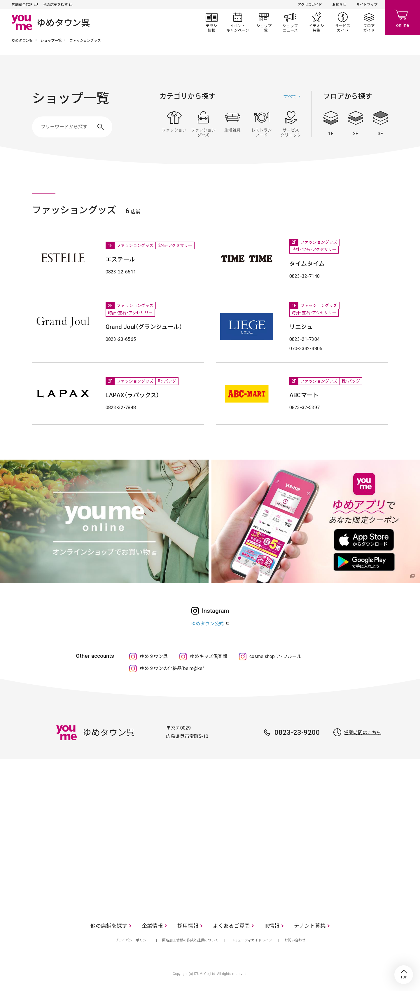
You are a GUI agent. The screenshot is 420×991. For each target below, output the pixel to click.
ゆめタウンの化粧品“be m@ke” (172, 668)
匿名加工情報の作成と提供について (190, 940)
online (402, 17)
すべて (290, 97)
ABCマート (303, 395)
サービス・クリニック (290, 124)
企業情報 (152, 926)
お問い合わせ (294, 940)
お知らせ (339, 5)
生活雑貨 (232, 124)
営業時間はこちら (362, 732)
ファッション (174, 124)
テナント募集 (310, 926)
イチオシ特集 (316, 22)
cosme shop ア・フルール (275, 656)
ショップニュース (290, 22)
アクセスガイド (310, 5)
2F (355, 123)
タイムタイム (307, 263)
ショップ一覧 (264, 22)
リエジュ (301, 326)
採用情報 (187, 926)
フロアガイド (369, 22)
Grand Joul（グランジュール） (144, 326)
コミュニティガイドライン (251, 940)
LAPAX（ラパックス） (132, 395)
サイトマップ (366, 5)
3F (380, 123)
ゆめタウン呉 (22, 41)
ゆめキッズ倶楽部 (208, 656)
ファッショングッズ (203, 124)
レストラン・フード (261, 124)
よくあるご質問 (231, 926)
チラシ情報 (211, 22)
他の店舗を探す (55, 5)
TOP (403, 974)
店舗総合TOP (22, 5)
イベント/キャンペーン (238, 22)
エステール (120, 259)
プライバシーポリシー (132, 940)
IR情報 (271, 926)
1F (330, 123)
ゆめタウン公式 (207, 624)
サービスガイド (343, 22)
